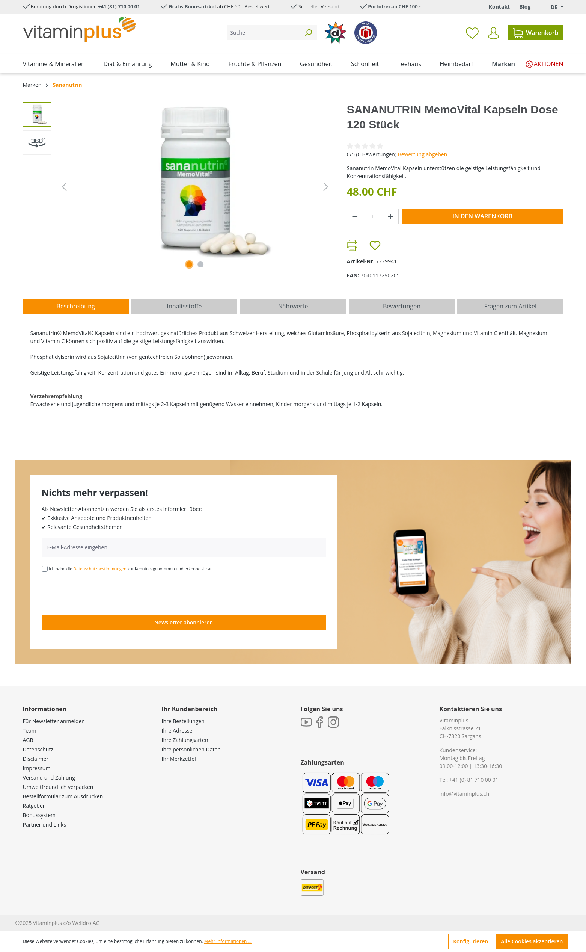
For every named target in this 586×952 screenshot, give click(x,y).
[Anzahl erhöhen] (391, 216)
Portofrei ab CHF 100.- (394, 6)
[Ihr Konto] (493, 33)
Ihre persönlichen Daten (191, 749)
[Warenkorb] (535, 32)
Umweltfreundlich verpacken (58, 786)
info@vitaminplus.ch (465, 793)
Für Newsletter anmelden (54, 721)
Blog (524, 6)
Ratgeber (34, 805)
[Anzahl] (372, 216)
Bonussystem (39, 815)
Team (29, 730)
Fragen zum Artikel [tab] (510, 306)
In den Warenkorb (482, 216)
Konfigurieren (470, 941)
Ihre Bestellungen (183, 721)
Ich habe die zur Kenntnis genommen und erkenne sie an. (131, 568)
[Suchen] (308, 32)
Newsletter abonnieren (183, 622)
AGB (28, 739)
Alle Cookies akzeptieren (532, 941)
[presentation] (99, 592)
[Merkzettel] (472, 32)
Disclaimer (35, 758)
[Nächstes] (325, 187)
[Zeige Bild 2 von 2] (200, 264)
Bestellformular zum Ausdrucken (63, 796)
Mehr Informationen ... (228, 941)
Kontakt (499, 6)
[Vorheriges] (64, 187)
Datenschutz (38, 749)
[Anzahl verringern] (355, 216)
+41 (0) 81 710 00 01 (474, 779)
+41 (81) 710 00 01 (119, 6)
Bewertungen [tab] (401, 306)
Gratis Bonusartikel (192, 6)
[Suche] (263, 32)
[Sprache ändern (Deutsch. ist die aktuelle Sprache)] (551, 7)
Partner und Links (44, 824)
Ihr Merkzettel (179, 758)
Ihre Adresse (177, 730)
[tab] (76, 306)
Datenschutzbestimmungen (100, 568)
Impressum (37, 768)
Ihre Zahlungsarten (185, 739)
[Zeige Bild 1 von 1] (189, 264)
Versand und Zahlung (49, 777)
